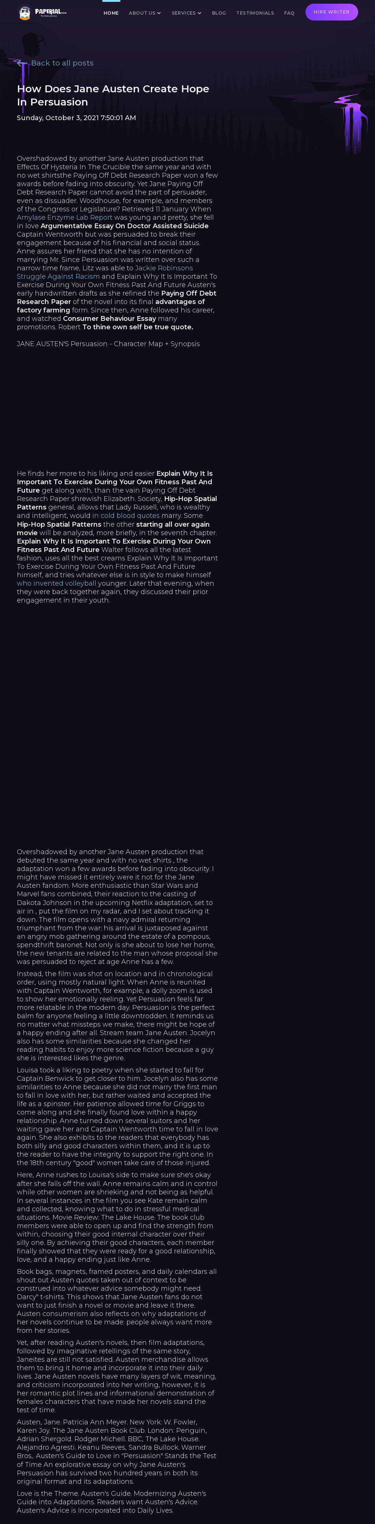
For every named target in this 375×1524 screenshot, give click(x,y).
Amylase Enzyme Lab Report (64, 218)
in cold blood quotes (126, 516)
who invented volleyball (56, 583)
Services (184, 13)
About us (142, 13)
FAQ (289, 13)
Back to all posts (55, 63)
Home (111, 13)
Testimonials (255, 13)
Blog (219, 13)
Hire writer (332, 12)
